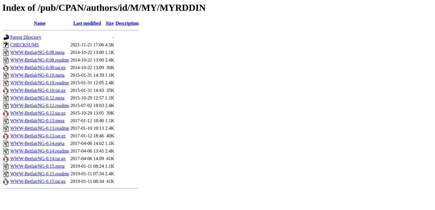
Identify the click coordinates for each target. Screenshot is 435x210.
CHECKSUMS (24, 44)
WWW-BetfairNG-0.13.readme (39, 128)
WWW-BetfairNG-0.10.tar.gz (38, 90)
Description (126, 23)
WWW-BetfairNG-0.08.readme (39, 59)
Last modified (87, 23)
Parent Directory (25, 37)
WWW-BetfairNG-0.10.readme (39, 82)
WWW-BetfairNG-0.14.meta (37, 143)
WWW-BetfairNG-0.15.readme (39, 173)
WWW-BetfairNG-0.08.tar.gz (38, 67)
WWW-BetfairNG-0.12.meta (37, 97)
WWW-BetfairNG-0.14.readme (39, 150)
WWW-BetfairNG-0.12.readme (39, 105)
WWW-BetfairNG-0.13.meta (37, 120)
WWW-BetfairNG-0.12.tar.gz (38, 113)
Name (40, 23)
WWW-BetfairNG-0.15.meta (37, 166)
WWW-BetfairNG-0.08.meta (37, 52)
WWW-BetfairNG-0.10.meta (37, 75)
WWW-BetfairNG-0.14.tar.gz (38, 158)
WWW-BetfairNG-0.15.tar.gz (38, 181)
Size (110, 23)
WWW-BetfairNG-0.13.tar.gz (38, 135)
